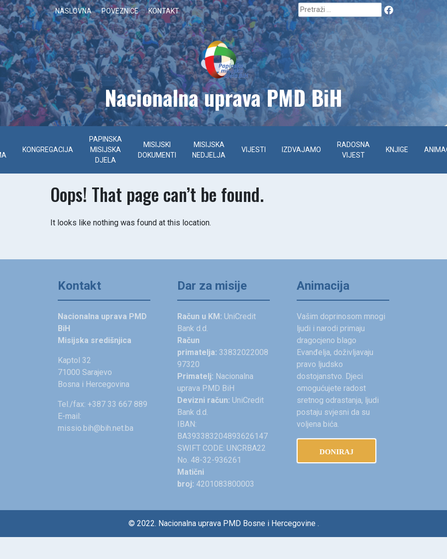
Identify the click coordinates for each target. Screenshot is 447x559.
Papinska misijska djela (105, 149)
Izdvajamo (301, 150)
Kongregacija (47, 150)
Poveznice (120, 11)
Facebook (389, 9)
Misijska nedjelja (208, 150)
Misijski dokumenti (157, 150)
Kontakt (163, 11)
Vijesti (253, 150)
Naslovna (73, 11)
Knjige (397, 150)
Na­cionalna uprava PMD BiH (223, 97)
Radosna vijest (353, 150)
